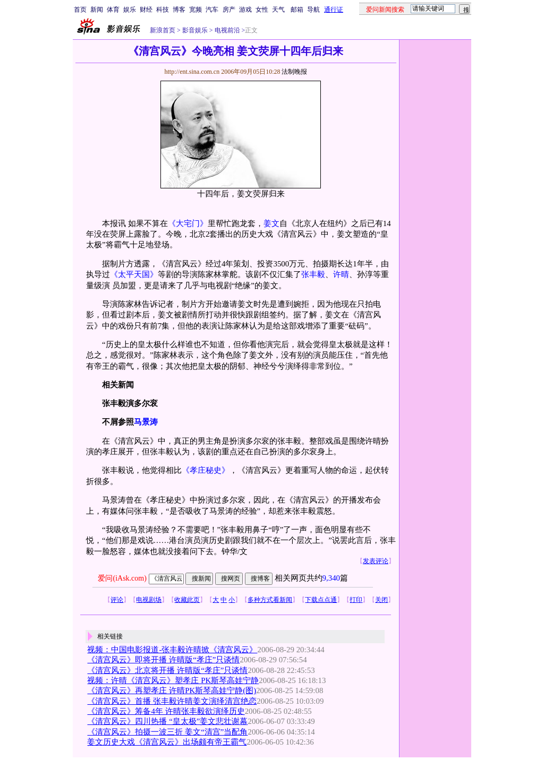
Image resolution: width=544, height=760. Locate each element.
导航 (313, 9)
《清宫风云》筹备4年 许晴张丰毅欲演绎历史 (165, 711)
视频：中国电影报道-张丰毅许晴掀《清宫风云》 (172, 649)
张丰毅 (313, 274)
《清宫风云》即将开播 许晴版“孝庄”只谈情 (163, 659)
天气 (278, 9)
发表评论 (375, 561)
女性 (262, 9)
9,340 (331, 578)
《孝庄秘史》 (206, 470)
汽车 (212, 9)
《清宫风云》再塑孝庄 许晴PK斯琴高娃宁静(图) (171, 690)
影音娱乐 (195, 30)
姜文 (271, 223)
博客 (179, 9)
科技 (162, 9)
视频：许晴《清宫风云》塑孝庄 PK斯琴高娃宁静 (173, 680)
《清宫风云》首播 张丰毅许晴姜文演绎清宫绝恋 (172, 701)
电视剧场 (149, 599)
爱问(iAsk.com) (122, 578)
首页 (80, 9)
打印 (356, 599)
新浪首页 (162, 30)
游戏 (245, 9)
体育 (113, 9)
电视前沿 (226, 30)
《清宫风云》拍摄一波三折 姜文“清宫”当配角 (167, 732)
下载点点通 (321, 599)
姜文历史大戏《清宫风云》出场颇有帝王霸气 (166, 742)
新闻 (96, 9)
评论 (116, 599)
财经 (146, 9)
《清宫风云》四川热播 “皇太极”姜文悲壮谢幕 (167, 721)
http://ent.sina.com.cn (192, 71)
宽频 (195, 9)
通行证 (333, 9)
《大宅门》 (188, 223)
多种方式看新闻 (270, 599)
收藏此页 (187, 599)
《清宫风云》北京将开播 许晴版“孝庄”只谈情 (167, 670)
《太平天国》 (134, 274)
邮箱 (297, 9)
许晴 (341, 274)
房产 (229, 9)
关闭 (381, 599)
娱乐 (129, 9)
